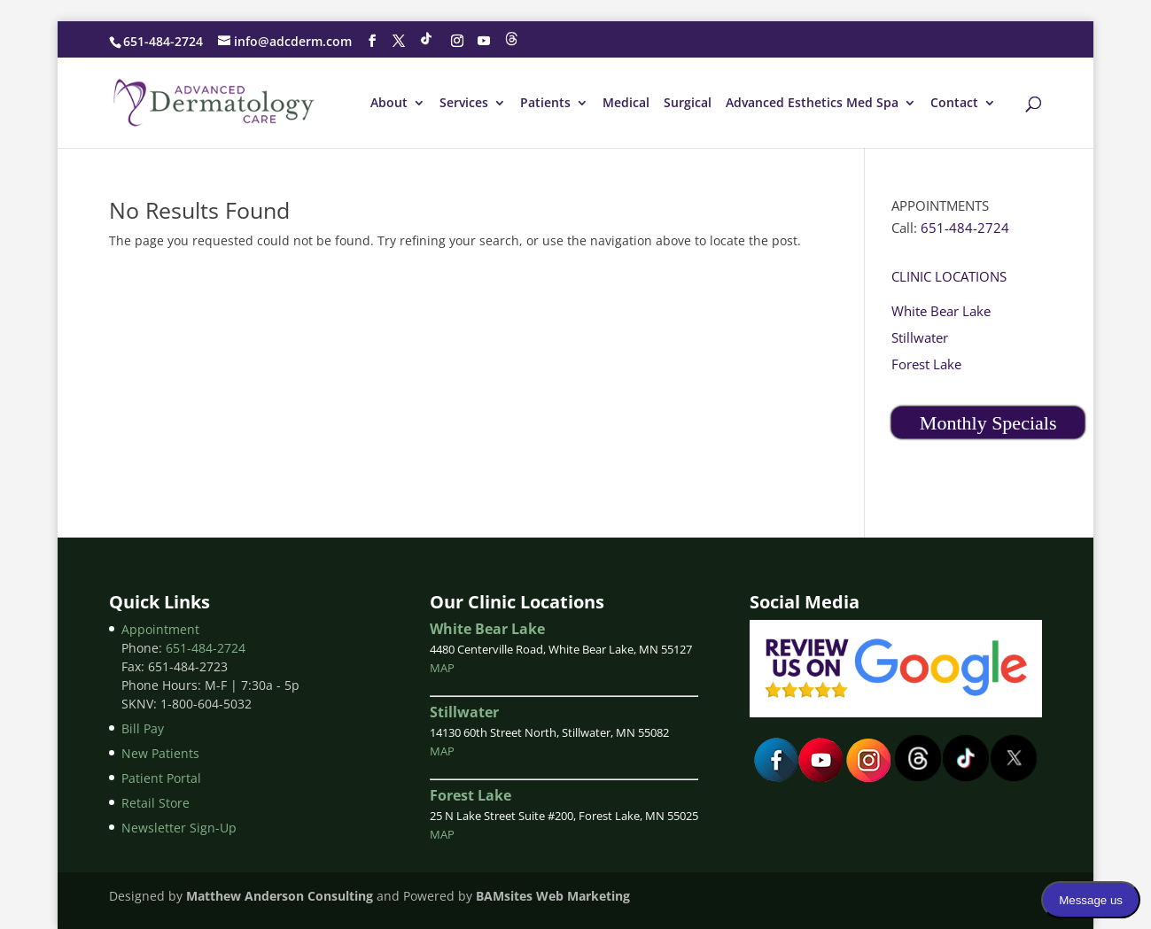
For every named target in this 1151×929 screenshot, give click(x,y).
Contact (954, 104)
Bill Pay (142, 728)
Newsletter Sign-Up (179, 827)
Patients (545, 104)
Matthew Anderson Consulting (279, 895)
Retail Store (155, 802)
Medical (626, 104)
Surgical (688, 104)
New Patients (160, 753)
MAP (442, 668)
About (389, 104)
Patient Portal (161, 778)
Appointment (160, 629)
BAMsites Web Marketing (551, 895)
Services (463, 104)
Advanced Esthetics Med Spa (812, 104)
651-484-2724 (163, 41)
